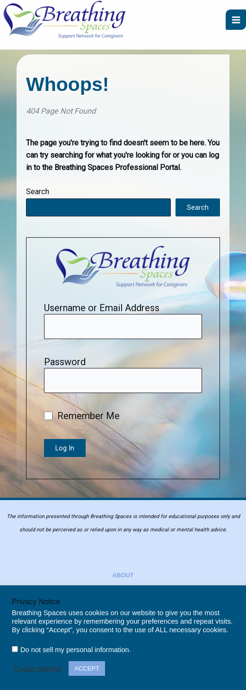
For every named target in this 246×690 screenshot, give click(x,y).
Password (65, 361)
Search (37, 191)
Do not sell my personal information (74, 650)
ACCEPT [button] (86, 668)
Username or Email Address (101, 308)
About (122, 575)
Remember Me (82, 415)
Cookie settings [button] (38, 668)
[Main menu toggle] (236, 19)
